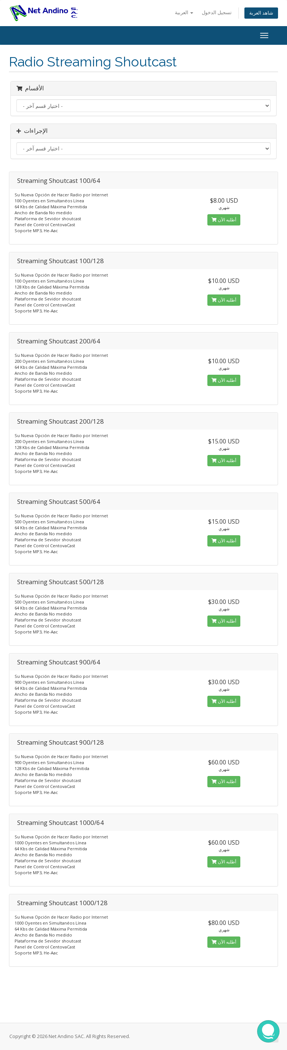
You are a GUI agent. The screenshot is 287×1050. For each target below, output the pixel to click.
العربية (184, 12)
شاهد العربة (261, 13)
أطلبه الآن (224, 219)
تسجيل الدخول (217, 12)
